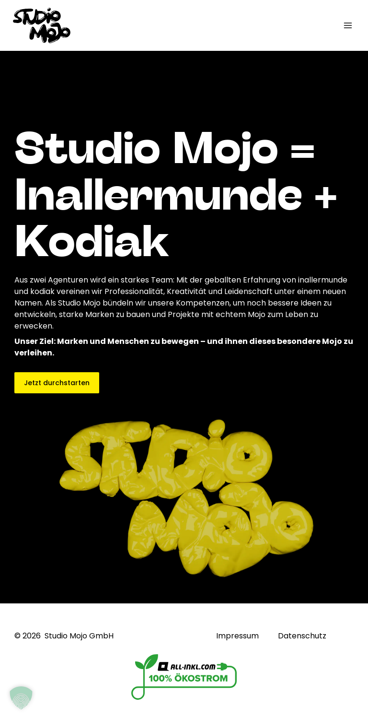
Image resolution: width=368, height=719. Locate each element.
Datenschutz (302, 636)
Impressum (237, 636)
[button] (21, 698)
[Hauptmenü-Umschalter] (347, 25)
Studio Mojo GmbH (79, 635)
